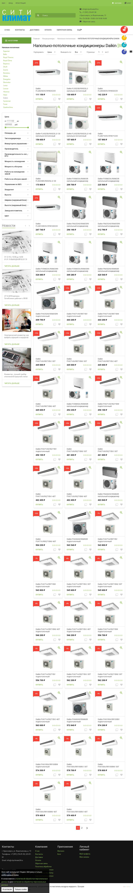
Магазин (116, 3)
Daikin (5, 98)
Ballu (5, 54)
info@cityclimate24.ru (88, 9)
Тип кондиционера (13, 138)
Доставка (34, 30)
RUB (3, 3)
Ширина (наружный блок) (16, 200)
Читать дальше (11, 266)
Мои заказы (84, 857)
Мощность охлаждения (15, 161)
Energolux (6, 79)
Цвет (7, 215)
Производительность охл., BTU (16, 155)
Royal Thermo (8, 57)
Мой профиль (84, 854)
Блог (127, 3)
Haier (5, 95)
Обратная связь (87, 21)
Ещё (79, 30)
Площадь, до (10, 133)
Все (78, 52)
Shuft (5, 67)
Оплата (48, 30)
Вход (11, 3)
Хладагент (9, 189)
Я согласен (7, 889)
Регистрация (21, 3)
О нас (7, 30)
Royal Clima (7, 60)
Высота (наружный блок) (15, 205)
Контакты (20, 30)
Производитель (11, 148)
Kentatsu (6, 73)
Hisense (6, 91)
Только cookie (21, 889)
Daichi (5, 70)
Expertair (6, 51)
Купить (39, 99)
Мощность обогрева (13, 166)
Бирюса (6, 63)
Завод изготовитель (13, 210)
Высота (8, 194)
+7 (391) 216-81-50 (87, 12)
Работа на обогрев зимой (16, 179)
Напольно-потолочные (10, 47)
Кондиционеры (48, 38)
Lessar (5, 88)
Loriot (5, 85)
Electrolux (6, 82)
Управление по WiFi (13, 184)
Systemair (7, 101)
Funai (5, 104)
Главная (36, 38)
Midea (5, 76)
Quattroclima (8, 107)
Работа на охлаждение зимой (15, 172)
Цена (51, 52)
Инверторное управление (16, 143)
